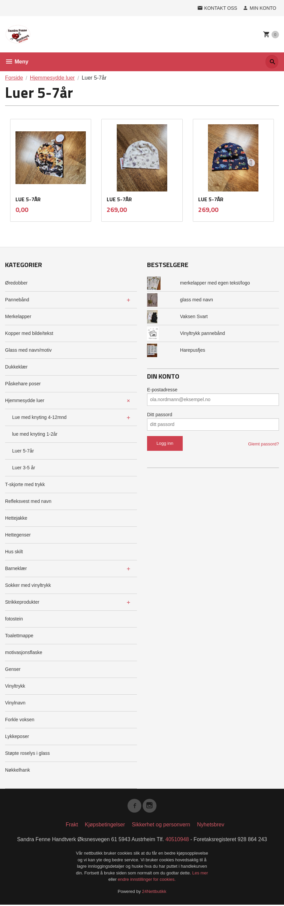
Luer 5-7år (23, 451)
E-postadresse (162, 389)
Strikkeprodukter (22, 602)
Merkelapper (18, 316)
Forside (14, 78)
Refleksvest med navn (28, 501)
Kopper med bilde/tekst (29, 333)
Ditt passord (159, 414)
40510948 (178, 840)
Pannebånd (17, 299)
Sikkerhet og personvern (161, 825)
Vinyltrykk (15, 686)
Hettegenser (18, 534)
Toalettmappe (19, 635)
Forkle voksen (19, 719)
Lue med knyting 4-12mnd (39, 417)
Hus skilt (14, 551)
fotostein (14, 618)
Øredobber (16, 283)
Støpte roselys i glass (27, 753)
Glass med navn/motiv (28, 350)
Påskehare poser (23, 383)
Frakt (72, 825)
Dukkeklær (16, 367)
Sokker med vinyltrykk (28, 585)
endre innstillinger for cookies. (147, 880)
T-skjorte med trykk (25, 484)
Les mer (200, 873)
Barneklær (16, 568)
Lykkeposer (17, 736)
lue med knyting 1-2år (35, 434)
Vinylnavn (15, 702)
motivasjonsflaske (23, 652)
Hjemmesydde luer (24, 400)
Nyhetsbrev (210, 825)
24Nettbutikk (154, 892)
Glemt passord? (263, 443)
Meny (16, 61)
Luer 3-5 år (23, 467)
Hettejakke (16, 518)
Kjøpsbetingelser (105, 825)
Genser (13, 669)
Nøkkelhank (17, 770)
